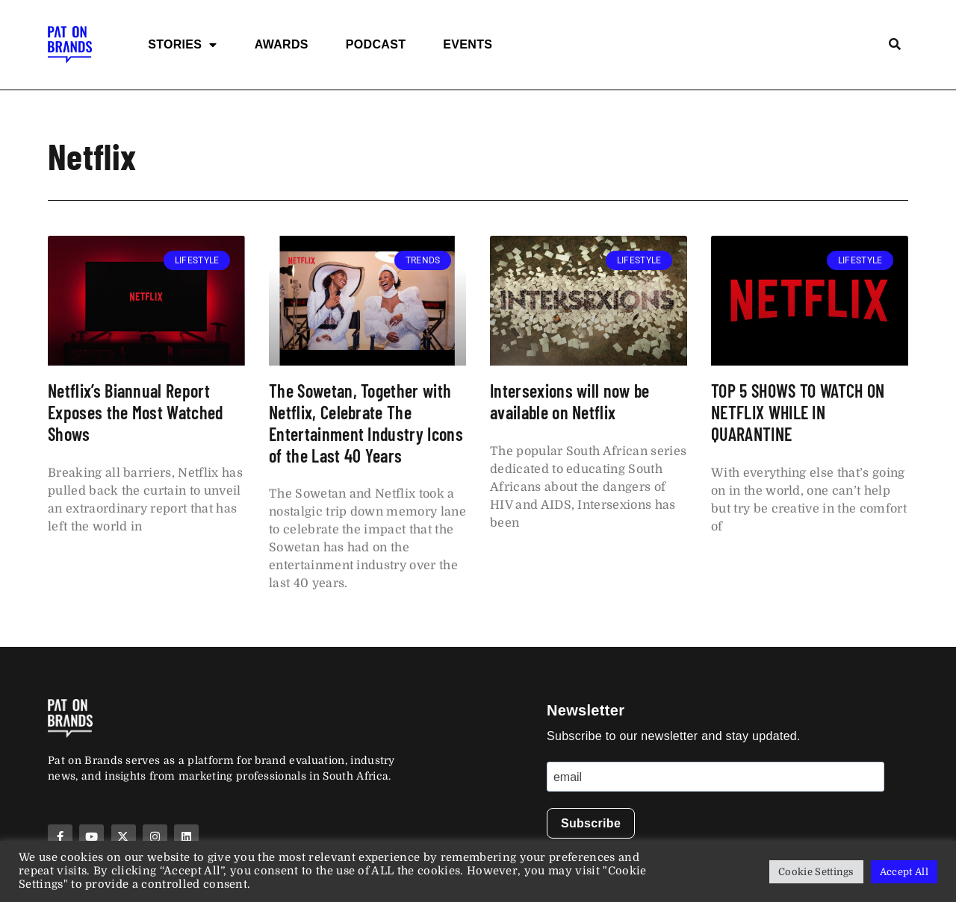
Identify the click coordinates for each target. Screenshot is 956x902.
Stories (182, 44)
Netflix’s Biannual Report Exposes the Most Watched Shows (135, 412)
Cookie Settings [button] (816, 871)
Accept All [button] (904, 871)
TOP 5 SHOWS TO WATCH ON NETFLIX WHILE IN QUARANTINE (797, 412)
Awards (281, 44)
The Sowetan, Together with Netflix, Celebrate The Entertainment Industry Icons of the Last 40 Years (366, 423)
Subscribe (591, 823)
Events (467, 44)
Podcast (376, 44)
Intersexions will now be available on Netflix (570, 401)
